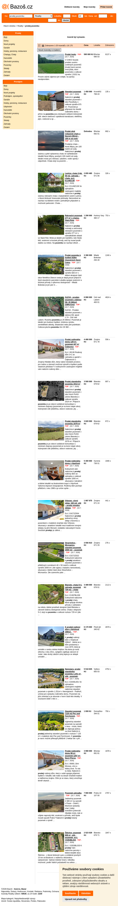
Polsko (33, 901)
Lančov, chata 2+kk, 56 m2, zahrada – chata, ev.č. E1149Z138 (73, 177)
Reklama (38, 891)
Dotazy (13, 891)
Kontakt (30, 891)
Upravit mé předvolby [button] (76, 899)
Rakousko (41, 901)
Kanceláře (8, 58)
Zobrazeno (109, 45)
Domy (6, 41)
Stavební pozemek (73, 92)
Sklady (6, 68)
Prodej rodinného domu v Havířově (72, 462)
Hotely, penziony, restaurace (15, 51)
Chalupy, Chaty (10, 54)
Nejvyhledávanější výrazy (24, 899)
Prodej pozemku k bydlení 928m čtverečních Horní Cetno (73, 259)
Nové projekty (9, 44)
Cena (86, 45)
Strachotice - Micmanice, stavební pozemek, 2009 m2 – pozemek (73, 546)
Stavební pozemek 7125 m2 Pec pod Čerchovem (73, 713)
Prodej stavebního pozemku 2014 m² (73, 382)
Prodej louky (70, 54)
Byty (5, 37)
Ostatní (7, 75)
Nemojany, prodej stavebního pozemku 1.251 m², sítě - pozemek (73, 672)
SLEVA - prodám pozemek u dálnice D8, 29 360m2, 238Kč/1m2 (73, 301)
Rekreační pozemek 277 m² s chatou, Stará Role (73, 217)
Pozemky (7, 65)
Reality (20, 26)
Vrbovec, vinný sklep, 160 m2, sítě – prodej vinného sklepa (73, 504)
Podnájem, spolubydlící (13, 96)
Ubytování (8, 107)
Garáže (7, 48)
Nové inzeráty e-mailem (49, 50)
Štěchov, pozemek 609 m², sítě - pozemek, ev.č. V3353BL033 (73, 836)
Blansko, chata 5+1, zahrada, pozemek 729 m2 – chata (73, 587)
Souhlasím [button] (70, 893)
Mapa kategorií (7, 899)
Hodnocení (21, 891)
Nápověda (5, 891)
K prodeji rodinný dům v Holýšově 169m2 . (72, 629)
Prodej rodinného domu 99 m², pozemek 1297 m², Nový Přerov (73, 754)
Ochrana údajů (58, 891)
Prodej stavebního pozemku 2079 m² (73, 422)
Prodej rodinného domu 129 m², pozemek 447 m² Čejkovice (72, 343)
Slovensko (25, 901)
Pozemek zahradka (73, 793)
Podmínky (47, 891)
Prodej (18, 33)
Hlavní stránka (9, 26)
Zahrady (7, 72)
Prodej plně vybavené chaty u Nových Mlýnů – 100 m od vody (72, 135)
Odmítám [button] (86, 893)
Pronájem (18, 82)
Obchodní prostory (11, 61)
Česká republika (13, 901)
